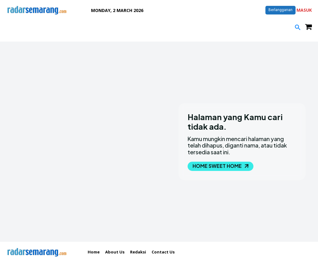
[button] (297, 27)
